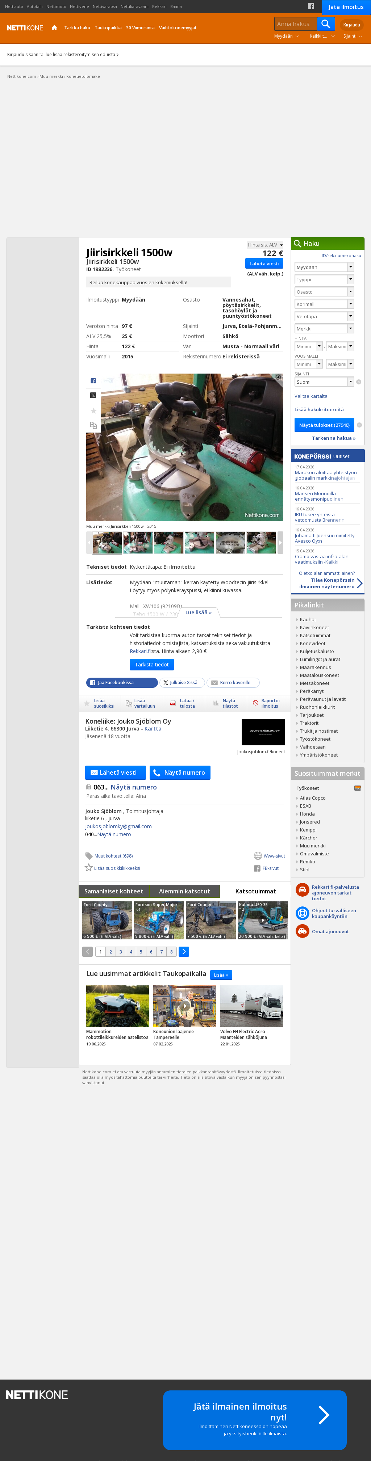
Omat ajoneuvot (330, 931)
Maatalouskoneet (319, 675)
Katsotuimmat (255, 891)
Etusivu (54, 28)
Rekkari (159, 6)
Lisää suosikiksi (104, 703)
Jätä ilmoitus (346, 7)
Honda (307, 814)
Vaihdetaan (313, 747)
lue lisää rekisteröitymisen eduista (80, 54)
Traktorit (309, 723)
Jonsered (310, 821)
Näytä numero (125, 787)
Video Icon (262, 920)
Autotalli (35, 6)
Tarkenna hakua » (334, 438)
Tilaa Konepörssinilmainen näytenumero (323, 580)
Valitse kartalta (311, 396)
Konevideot (312, 643)
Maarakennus (315, 667)
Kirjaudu (351, 25)
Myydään (283, 36)
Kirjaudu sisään (22, 54)
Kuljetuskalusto (317, 651)
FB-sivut (271, 868)
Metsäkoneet (314, 683)
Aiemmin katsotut (184, 891)
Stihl (304, 869)
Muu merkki (313, 845)
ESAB (305, 806)
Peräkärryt (312, 691)
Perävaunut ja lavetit (323, 699)
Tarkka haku (77, 28)
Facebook (311, 6)
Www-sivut (274, 856)
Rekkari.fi (140, 651)
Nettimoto (56, 6)
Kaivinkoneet (314, 627)
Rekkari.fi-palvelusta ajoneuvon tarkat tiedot (335, 892)
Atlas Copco (313, 798)
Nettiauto (14, 6)
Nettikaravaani (135, 6)
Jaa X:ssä (93, 395)
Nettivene (79, 6)
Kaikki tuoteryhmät (324, 36)
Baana (176, 6)
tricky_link (117, 1018)
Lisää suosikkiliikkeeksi (112, 868)
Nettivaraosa (105, 6)
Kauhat (308, 619)
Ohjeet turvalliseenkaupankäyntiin (334, 913)
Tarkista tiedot (152, 664)
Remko (307, 861)
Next (280, 542)
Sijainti (350, 36)
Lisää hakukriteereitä (319, 409)
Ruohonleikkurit (317, 707)
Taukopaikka (108, 28)
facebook (93, 381)
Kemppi (308, 829)
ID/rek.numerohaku (341, 255)
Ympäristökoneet (319, 754)
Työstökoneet (315, 739)
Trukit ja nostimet (319, 731)
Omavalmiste (314, 853)
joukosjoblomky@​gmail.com (118, 826)
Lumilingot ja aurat (320, 659)
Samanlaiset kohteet (113, 891)
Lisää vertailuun (93, 425)
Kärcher (308, 837)
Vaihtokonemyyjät (178, 28)
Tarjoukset (312, 715)
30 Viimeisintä (140, 28)
